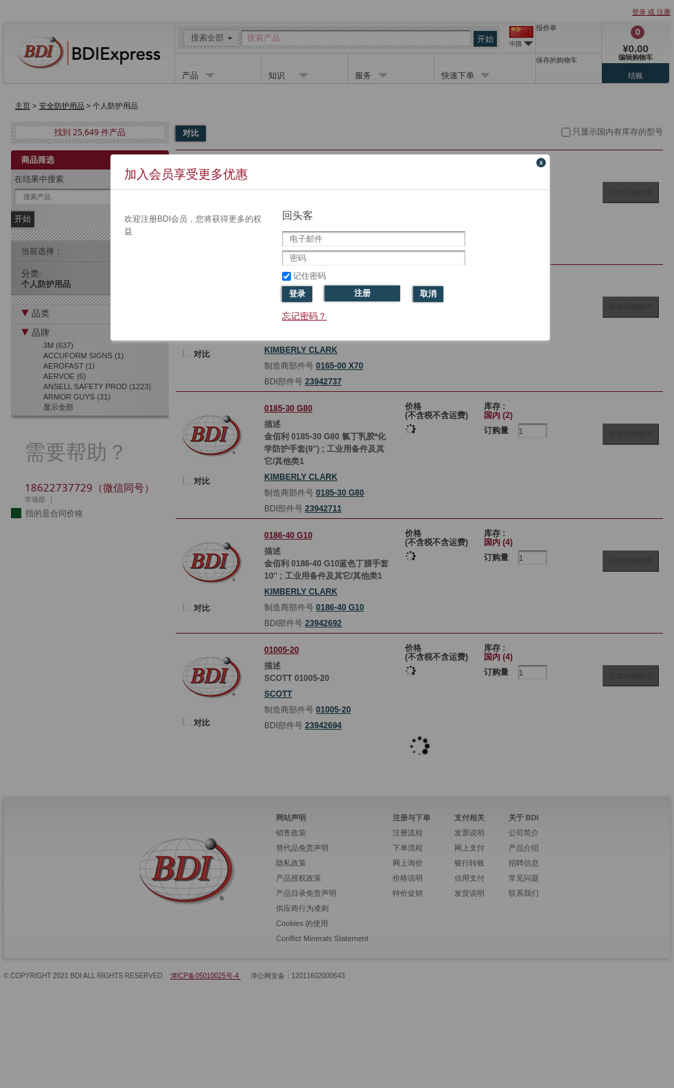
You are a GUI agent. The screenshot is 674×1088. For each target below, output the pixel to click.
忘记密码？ (304, 316)
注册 (362, 293)
